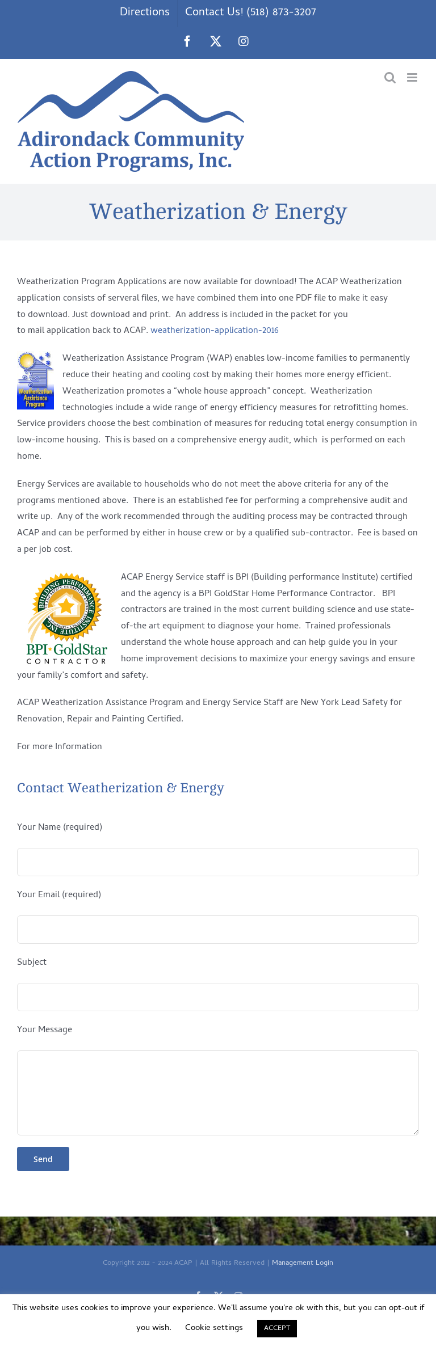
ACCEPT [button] (277, 1329)
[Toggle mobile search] (390, 77)
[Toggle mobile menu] (413, 77)
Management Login (302, 1263)
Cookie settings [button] (214, 1328)
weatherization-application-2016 (214, 331)
